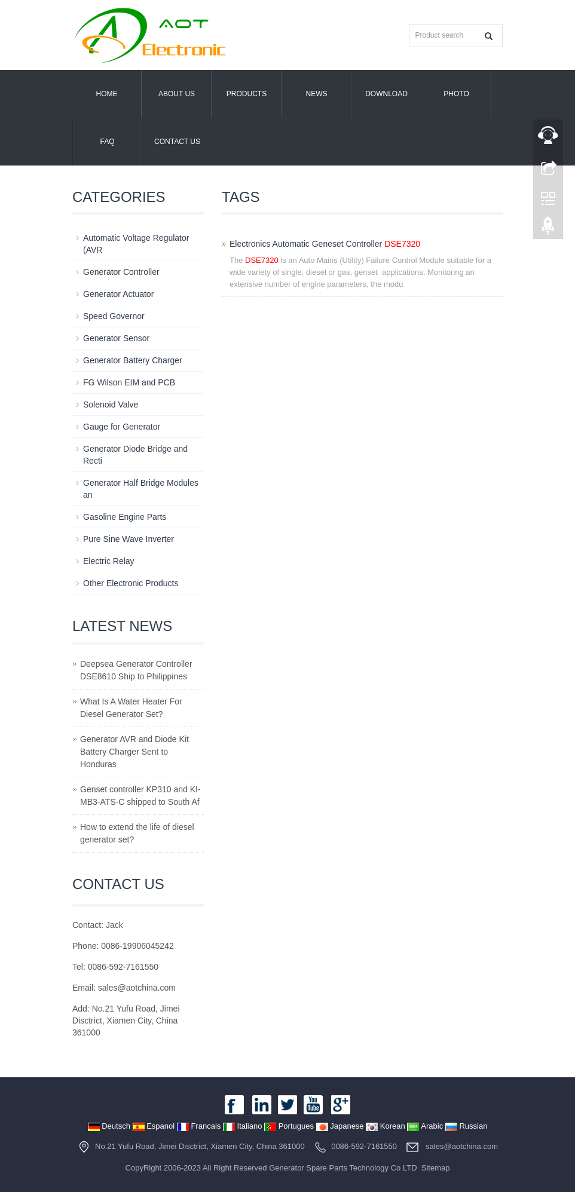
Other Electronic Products (131, 583)
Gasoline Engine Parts (124, 517)
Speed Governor (114, 316)
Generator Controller (121, 272)
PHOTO (456, 94)
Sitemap (435, 1167)
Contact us (177, 141)
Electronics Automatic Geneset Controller (325, 244)
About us (176, 94)
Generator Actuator (118, 294)
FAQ (107, 141)
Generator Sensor (116, 338)
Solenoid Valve (110, 404)
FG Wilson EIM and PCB (129, 382)
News (317, 94)
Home (107, 94)
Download (386, 94)
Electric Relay (108, 561)
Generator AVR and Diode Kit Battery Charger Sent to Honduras (134, 751)
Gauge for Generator (121, 426)
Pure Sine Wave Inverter (128, 539)
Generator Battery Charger (132, 360)
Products (247, 94)
